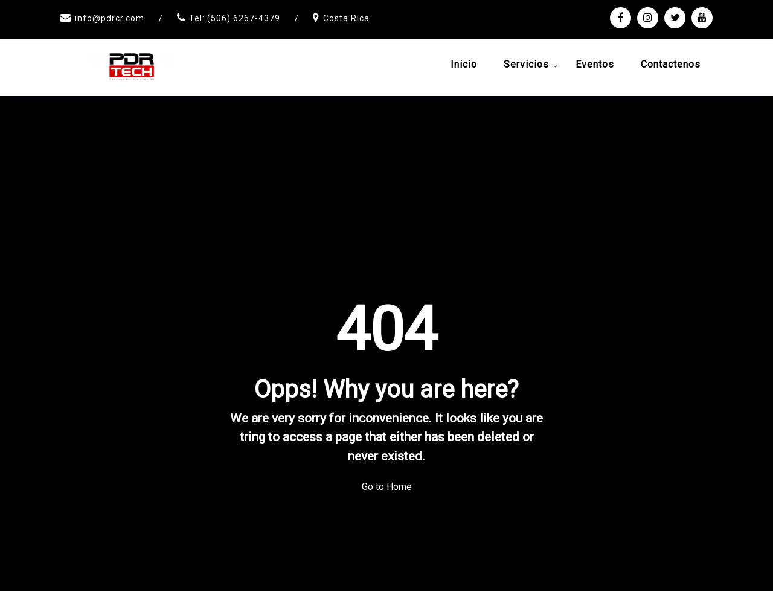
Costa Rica (346, 18)
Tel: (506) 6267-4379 (234, 18)
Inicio (464, 64)
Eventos (595, 64)
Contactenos (671, 64)
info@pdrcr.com (109, 18)
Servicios (526, 64)
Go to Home (387, 486)
